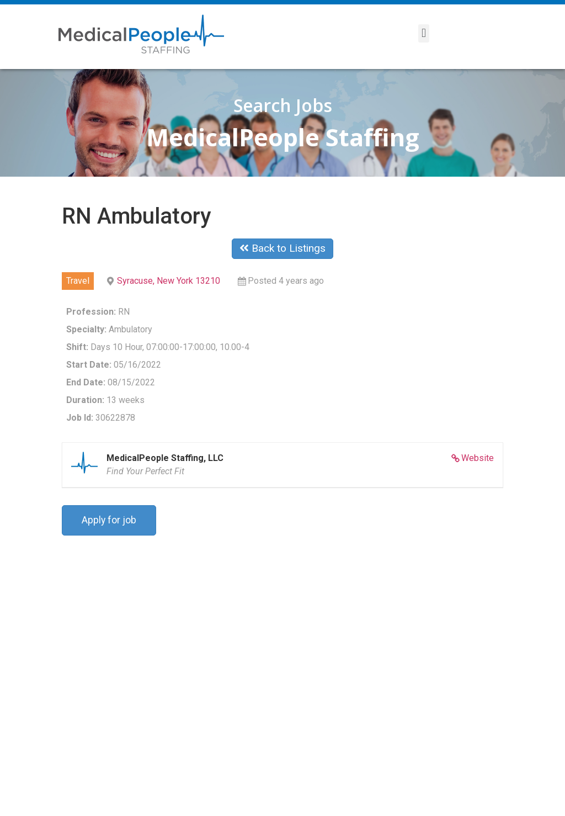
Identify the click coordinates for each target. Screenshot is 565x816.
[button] (423, 33)
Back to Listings (282, 248)
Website (477, 458)
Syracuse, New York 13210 (168, 280)
